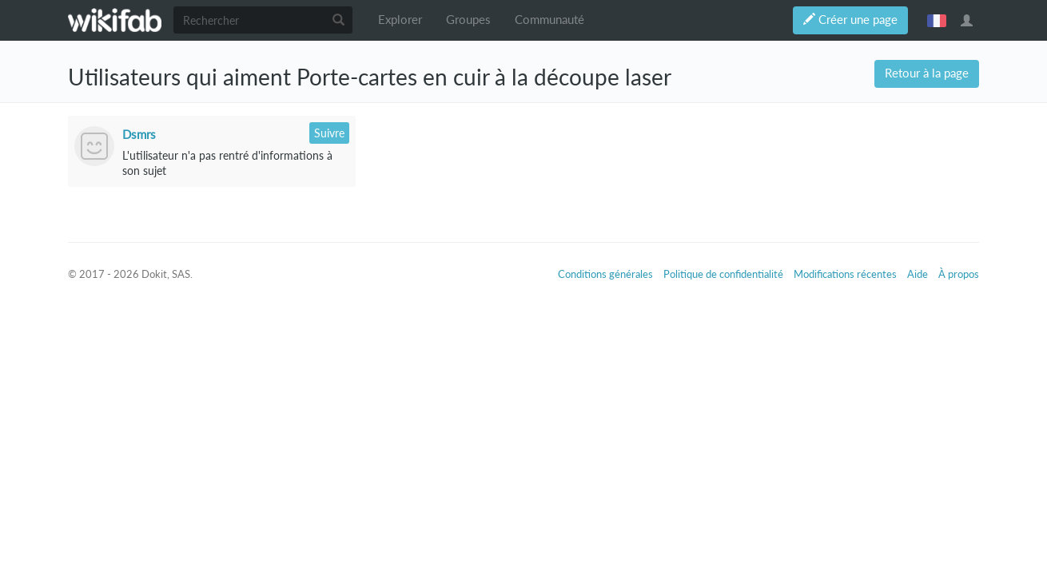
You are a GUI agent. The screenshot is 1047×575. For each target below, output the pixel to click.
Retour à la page (927, 73)
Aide (917, 274)
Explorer (400, 19)
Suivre (329, 133)
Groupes (468, 19)
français (936, 20)
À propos (958, 274)
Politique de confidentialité (723, 274)
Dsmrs (139, 134)
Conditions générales (605, 274)
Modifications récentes (845, 274)
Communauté (549, 19)
